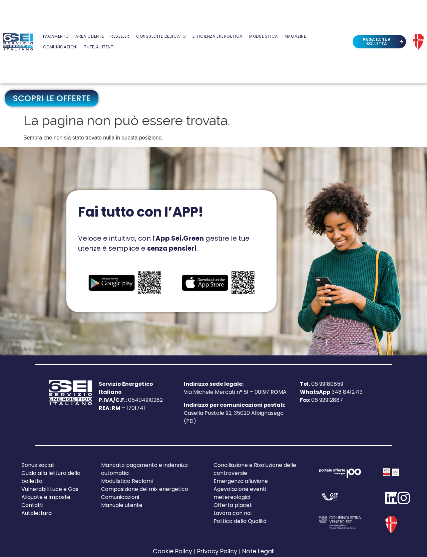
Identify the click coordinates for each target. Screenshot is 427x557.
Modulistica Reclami (127, 481)
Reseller (119, 36)
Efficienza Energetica (217, 36)
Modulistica (263, 36)
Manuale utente (121, 505)
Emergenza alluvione (241, 481)
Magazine (295, 36)
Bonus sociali (37, 465)
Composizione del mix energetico (144, 489)
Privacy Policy (217, 551)
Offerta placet (233, 505)
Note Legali (258, 551)
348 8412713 (331, 392)
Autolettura (36, 513)
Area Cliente (89, 36)
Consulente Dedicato (160, 36)
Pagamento (56, 36)
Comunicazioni (60, 47)
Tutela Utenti (99, 47)
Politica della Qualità (240, 521)
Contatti (32, 505)
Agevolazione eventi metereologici (240, 493)
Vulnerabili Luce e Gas (49, 489)
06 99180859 (321, 384)
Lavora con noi (233, 513)
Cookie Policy (172, 551)
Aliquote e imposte (45, 497)
